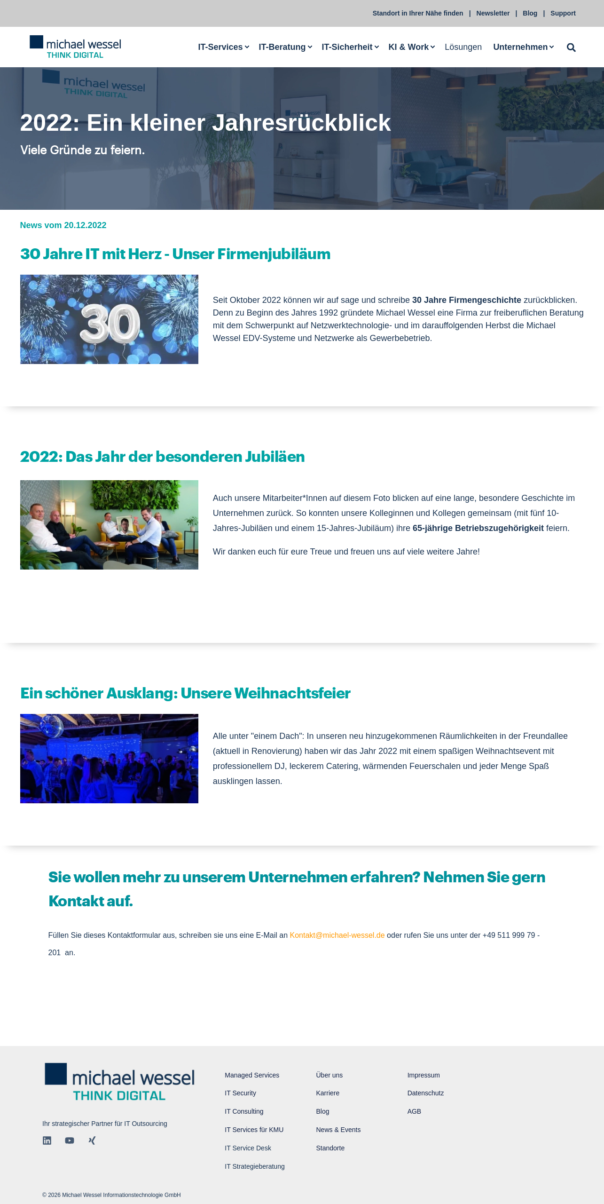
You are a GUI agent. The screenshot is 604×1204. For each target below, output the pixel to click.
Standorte (330, 1148)
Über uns (329, 1075)
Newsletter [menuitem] (493, 13)
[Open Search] (571, 47)
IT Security (240, 1093)
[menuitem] (223, 47)
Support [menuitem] (563, 13)
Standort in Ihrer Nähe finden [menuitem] (418, 13)
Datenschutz (426, 1093)
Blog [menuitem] (530, 13)
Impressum (424, 1075)
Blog (322, 1111)
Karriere (327, 1093)
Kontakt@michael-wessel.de (337, 935)
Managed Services (252, 1075)
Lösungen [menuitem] (463, 46)
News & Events (338, 1129)
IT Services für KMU (254, 1129)
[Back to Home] (75, 47)
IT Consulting (244, 1111)
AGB (415, 1111)
